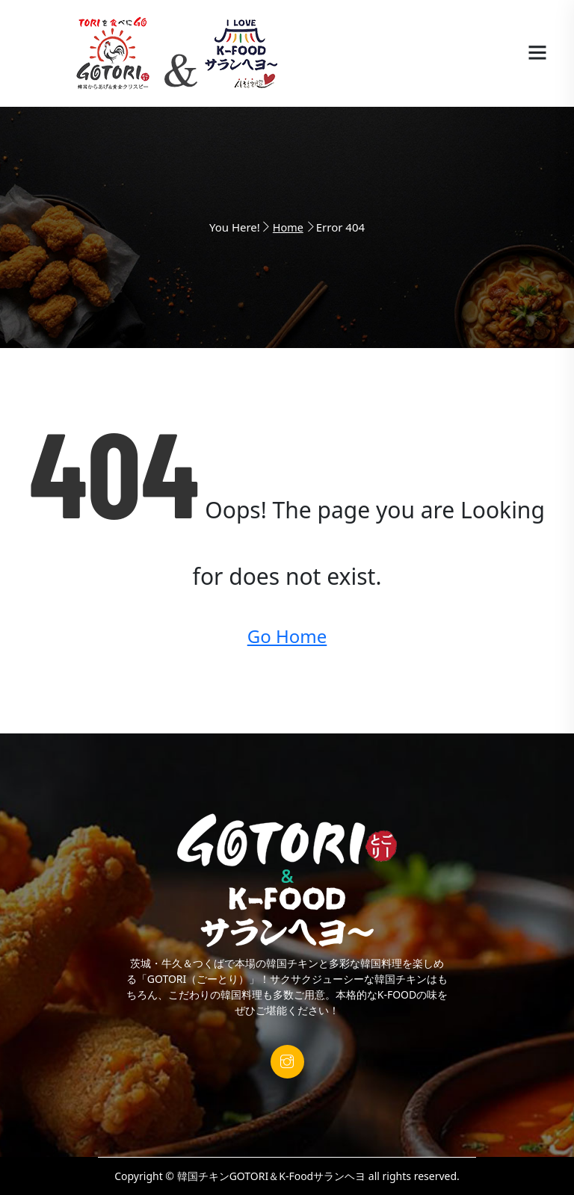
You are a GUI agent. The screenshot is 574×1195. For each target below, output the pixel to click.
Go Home (287, 636)
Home (288, 227)
